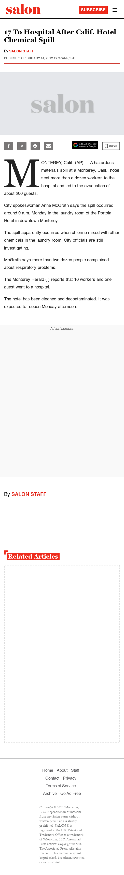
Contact (52, 779)
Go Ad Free (70, 794)
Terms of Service (61, 786)
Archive (50, 794)
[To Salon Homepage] (23, 9)
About (62, 771)
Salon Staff (21, 51)
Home (47, 771)
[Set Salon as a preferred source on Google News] (85, 145)
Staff (75, 771)
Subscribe (93, 10)
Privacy (69, 779)
